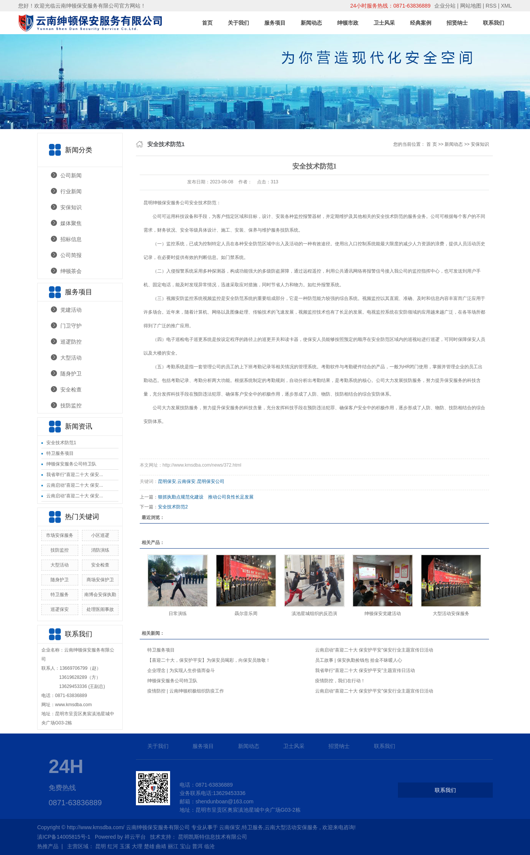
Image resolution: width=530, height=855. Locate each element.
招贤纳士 (457, 23)
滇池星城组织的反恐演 (314, 613)
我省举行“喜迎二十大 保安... (74, 474)
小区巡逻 (100, 535)
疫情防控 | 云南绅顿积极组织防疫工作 (185, 691)
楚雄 (149, 846)
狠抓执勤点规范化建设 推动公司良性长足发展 (206, 497)
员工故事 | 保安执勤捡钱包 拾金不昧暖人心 (358, 660)
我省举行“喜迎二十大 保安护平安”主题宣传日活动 (365, 670)
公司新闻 (71, 175)
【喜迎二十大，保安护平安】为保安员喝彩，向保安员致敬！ (208, 660)
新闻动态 (311, 23)
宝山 (185, 846)
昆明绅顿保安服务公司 (166, 202)
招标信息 (71, 239)
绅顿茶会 (71, 271)
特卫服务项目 (60, 453)
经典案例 (420, 23)
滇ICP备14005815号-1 (63, 837)
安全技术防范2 (173, 507)
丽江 (173, 846)
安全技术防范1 (61, 442)
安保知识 (71, 207)
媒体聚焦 (71, 223)
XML (506, 6)
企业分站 (445, 6)
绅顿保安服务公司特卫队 (71, 464)
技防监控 (71, 405)
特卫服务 (59, 594)
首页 (207, 23)
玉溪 (125, 846)
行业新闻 (71, 191)
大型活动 (71, 358)
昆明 (100, 846)
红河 (112, 846)
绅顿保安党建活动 (382, 613)
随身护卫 (71, 374)
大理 (137, 846)
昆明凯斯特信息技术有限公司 (212, 837)
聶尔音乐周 (246, 613)
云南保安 (186, 481)
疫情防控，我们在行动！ (340, 680)
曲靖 (161, 846)
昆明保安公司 (210, 481)
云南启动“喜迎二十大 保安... (74, 485)
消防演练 (100, 550)
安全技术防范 (202, 202)
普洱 (197, 846)
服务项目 (275, 23)
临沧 (209, 846)
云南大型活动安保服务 (291, 827)
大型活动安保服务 (451, 613)
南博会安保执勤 (100, 594)
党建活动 (71, 310)
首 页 (431, 144)
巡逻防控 (71, 342)
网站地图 (471, 6)
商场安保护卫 (100, 579)
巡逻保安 (59, 609)
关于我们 (238, 23)
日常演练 (178, 613)
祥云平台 (135, 837)
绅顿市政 (347, 23)
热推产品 (47, 846)
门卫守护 (71, 326)
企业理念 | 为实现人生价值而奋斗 (181, 670)
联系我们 (493, 23)
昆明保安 (167, 481)
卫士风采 (384, 23)
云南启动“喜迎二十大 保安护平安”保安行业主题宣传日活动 (374, 650)
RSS (491, 6)
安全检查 (71, 389)
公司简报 (71, 255)
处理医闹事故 (100, 609)
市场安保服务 (59, 535)
